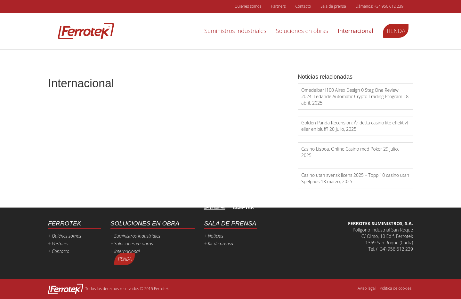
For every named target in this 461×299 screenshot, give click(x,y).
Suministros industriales (235, 31)
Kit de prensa (220, 243)
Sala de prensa (333, 6)
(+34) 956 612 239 (394, 249)
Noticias (215, 236)
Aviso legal (367, 288)
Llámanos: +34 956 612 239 (379, 6)
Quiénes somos (66, 236)
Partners (278, 6)
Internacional (355, 31)
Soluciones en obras (302, 31)
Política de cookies (395, 288)
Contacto (303, 6)
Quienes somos (248, 6)
